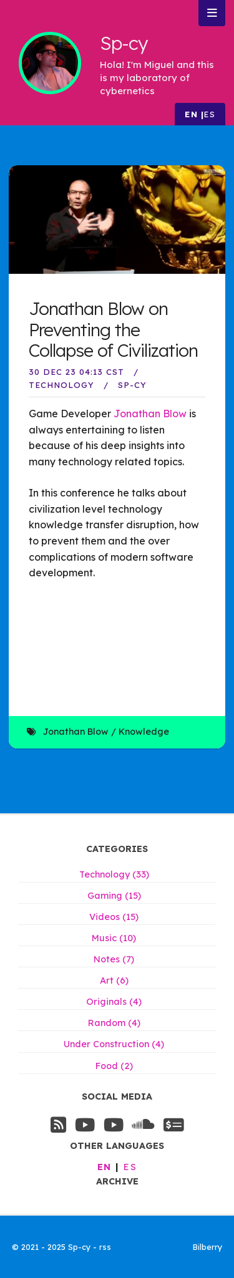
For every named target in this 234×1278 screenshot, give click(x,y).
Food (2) (114, 1066)
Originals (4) (114, 1001)
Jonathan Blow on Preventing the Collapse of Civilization (113, 329)
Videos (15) (114, 916)
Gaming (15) (114, 895)
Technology (61, 385)
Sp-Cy (132, 385)
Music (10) (114, 938)
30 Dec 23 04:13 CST (76, 372)
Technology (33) (114, 874)
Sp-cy (123, 43)
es (209, 114)
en (191, 114)
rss (105, 1247)
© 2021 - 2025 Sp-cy (52, 1247)
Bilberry (207, 1247)
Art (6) (114, 980)
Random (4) (114, 1023)
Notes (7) (114, 959)
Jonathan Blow (150, 413)
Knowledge (144, 731)
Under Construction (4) (114, 1044)
